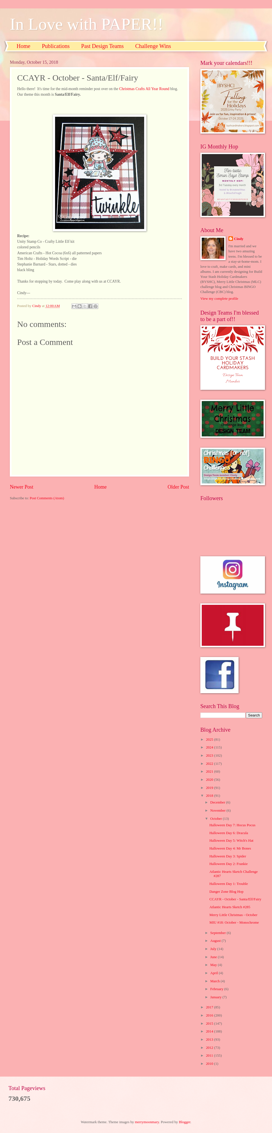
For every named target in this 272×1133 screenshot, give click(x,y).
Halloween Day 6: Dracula (228, 833)
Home (23, 46)
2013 (210, 1040)
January (216, 997)
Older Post (178, 487)
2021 (210, 771)
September (218, 933)
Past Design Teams (102, 46)
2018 (210, 796)
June (214, 957)
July (213, 949)
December (218, 802)
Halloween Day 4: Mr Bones (230, 848)
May (214, 965)
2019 (210, 788)
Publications (56, 46)
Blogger (185, 1122)
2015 (210, 1024)
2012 (210, 1048)
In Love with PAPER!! (86, 24)
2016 (210, 1015)
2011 (210, 1056)
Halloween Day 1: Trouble (228, 884)
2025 (210, 739)
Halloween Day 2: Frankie (228, 864)
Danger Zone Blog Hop (226, 892)
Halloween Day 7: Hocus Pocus (232, 825)
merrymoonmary (147, 1122)
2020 (210, 780)
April (214, 973)
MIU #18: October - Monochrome (234, 922)
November (218, 810)
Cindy (239, 239)
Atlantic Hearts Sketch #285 (229, 907)
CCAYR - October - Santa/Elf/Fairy (235, 899)
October (216, 819)
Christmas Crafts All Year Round (144, 89)
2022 (210, 764)
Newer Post (21, 487)
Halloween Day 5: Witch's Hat (231, 841)
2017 (210, 1007)
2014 (210, 1031)
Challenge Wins (153, 46)
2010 (210, 1064)
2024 (210, 747)
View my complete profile (219, 299)
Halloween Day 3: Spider (227, 856)
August (215, 941)
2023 (210, 755)
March (215, 981)
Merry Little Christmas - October (233, 915)
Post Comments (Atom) (47, 498)
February (217, 989)
